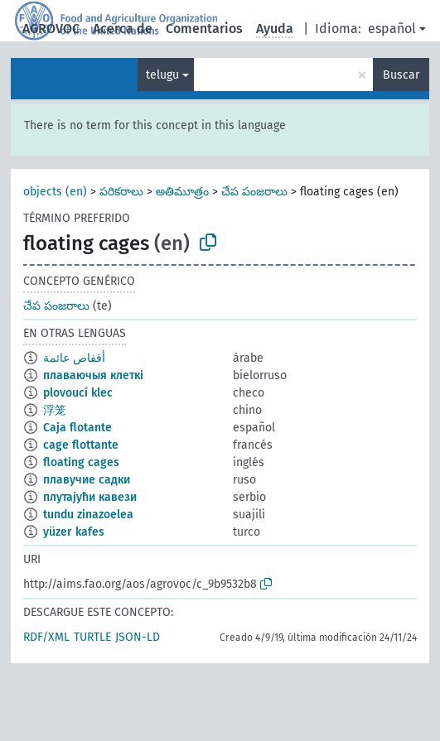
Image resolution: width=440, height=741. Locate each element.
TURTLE (92, 637)
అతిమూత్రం (182, 192)
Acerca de (122, 28)
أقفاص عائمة (74, 358)
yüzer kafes (73, 532)
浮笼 (54, 410)
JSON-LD (137, 637)
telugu (162, 75)
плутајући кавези (90, 497)
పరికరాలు (121, 192)
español (392, 28)
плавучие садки (86, 480)
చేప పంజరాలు (254, 192)
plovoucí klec (78, 393)
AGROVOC (51, 28)
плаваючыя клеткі (93, 375)
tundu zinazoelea (88, 515)
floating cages (81, 462)
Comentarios (204, 28)
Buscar (401, 75)
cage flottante (80, 445)
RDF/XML (46, 637)
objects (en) (55, 192)
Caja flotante (77, 428)
